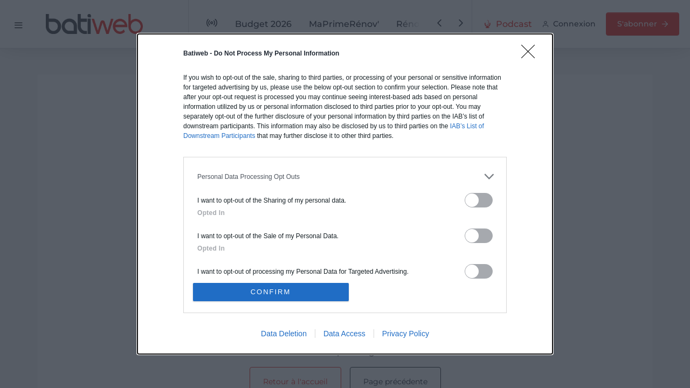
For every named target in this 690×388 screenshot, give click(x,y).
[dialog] (345, 194)
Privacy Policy (405, 333)
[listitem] (345, 176)
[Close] (531, 55)
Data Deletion (284, 333)
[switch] (479, 200)
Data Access (344, 333)
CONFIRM (271, 292)
